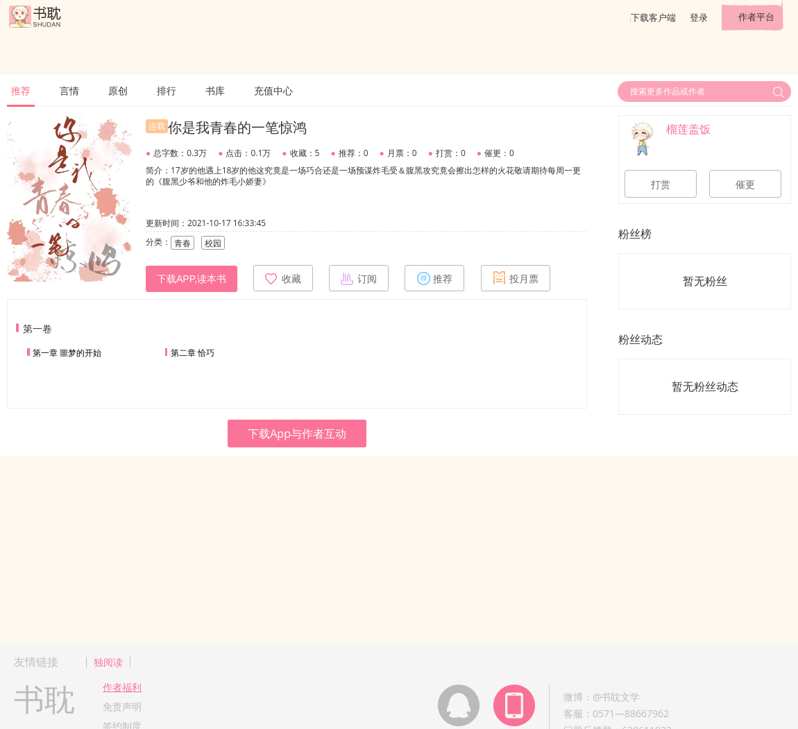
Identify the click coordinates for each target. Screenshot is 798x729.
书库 (215, 90)
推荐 (21, 90)
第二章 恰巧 (192, 353)
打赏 (660, 184)
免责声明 (122, 706)
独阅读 (108, 662)
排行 (166, 90)
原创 (118, 90)
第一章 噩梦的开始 (67, 353)
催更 (745, 184)
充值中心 (273, 90)
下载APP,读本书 (191, 278)
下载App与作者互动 (297, 433)
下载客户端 (653, 17)
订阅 (359, 278)
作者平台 (756, 16)
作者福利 (122, 687)
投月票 (515, 278)
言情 (69, 90)
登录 (699, 17)
